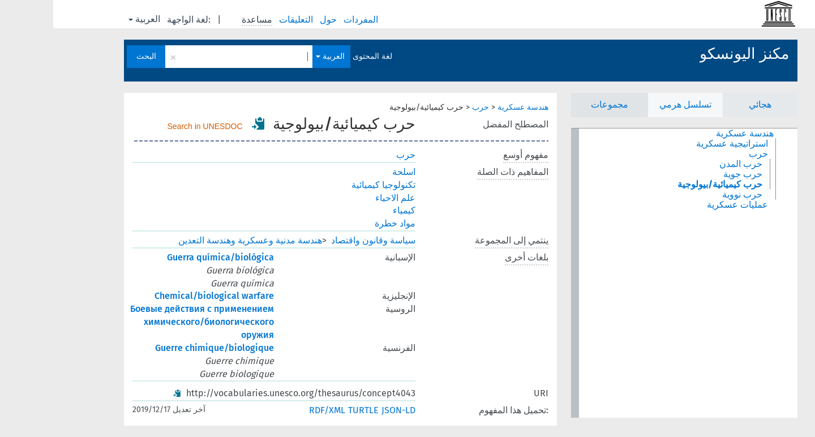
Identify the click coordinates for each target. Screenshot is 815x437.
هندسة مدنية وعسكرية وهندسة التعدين (197, 240)
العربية (91, 19)
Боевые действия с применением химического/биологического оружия (149, 321)
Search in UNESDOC (152, 126)
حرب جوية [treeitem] (689, 174)
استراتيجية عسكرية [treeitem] (679, 144)
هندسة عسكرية (469, 107)
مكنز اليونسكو (691, 54)
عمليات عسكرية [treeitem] (684, 205)
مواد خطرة (341, 223)
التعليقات (244, 19)
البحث (93, 56)
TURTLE (310, 410)
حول (276, 19)
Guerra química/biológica (167, 257)
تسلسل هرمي (632, 104)
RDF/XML (274, 410)
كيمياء (351, 210)
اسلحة (350, 171)
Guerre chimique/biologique (161, 347)
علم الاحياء (342, 197)
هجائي (707, 104)
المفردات (308, 19)
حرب (427, 107)
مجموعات (556, 104)
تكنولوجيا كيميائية (330, 184)
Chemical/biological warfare (161, 295)
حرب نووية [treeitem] (689, 195)
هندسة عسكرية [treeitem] (691, 133)
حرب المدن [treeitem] (687, 164)
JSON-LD (345, 410)
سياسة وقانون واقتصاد (320, 240)
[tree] (631, 273)
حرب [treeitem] (705, 154)
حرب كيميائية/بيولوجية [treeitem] (666, 184)
